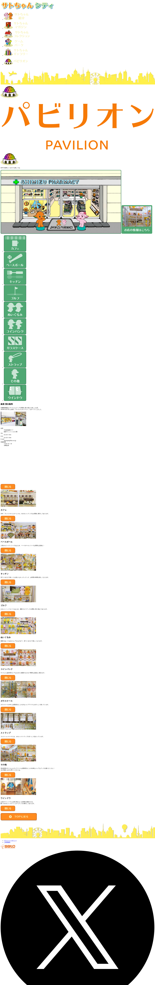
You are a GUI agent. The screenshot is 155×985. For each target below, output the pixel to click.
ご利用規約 (7, 842)
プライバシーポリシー (10, 840)
